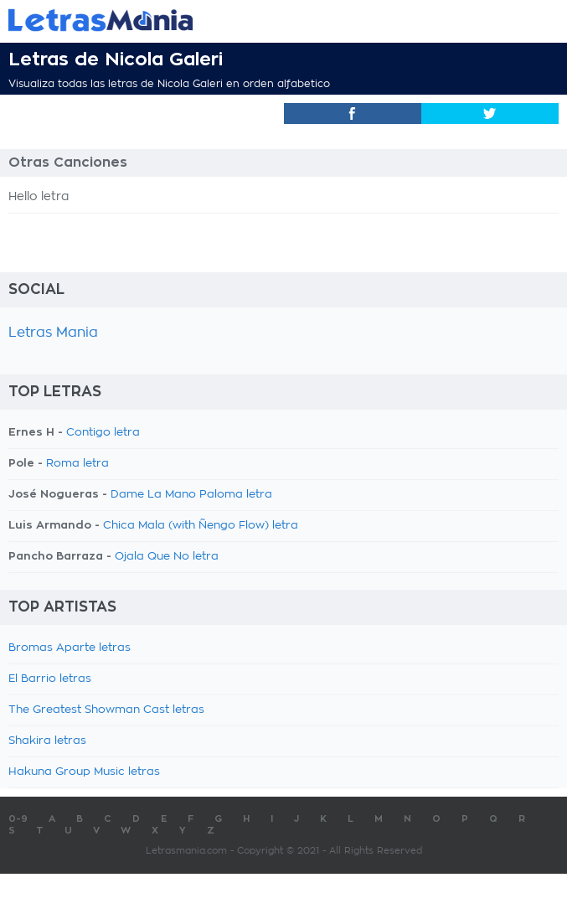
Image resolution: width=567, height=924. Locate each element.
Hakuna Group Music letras (84, 772)
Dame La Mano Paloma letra (191, 494)
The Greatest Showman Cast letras (106, 710)
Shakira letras (47, 741)
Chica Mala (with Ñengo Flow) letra (200, 525)
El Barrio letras (49, 679)
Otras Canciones (67, 162)
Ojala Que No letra (167, 556)
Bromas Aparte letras (69, 648)
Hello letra (38, 197)
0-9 (18, 818)
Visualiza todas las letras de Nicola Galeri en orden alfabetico (169, 84)
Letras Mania (53, 332)
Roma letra (77, 463)
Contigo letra (103, 432)
